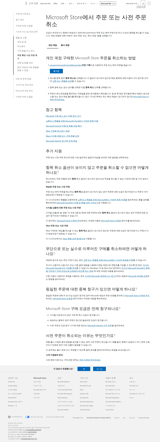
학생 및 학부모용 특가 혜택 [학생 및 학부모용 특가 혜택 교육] (66, 406)
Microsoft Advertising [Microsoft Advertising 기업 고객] (86, 402)
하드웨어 (21, 46)
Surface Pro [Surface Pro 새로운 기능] (11, 382)
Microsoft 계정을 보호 (137, 276)
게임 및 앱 (21, 41)
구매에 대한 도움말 (24, 25)
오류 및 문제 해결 (23, 78)
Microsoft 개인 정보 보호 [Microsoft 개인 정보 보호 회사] (137, 394)
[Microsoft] (16, 3)
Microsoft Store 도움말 (111, 220)
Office (55, 3)
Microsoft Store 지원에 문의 (69, 220)
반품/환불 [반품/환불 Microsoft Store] (37, 394)
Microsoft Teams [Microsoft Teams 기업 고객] (85, 410)
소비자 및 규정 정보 (24, 84)
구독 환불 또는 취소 (26, 50)
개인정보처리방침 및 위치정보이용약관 (98, 418)
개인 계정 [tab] (52, 45)
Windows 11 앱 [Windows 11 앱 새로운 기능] (12, 406)
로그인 (56, 71)
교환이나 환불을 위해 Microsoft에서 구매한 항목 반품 (101, 199)
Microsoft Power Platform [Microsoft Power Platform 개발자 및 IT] (113, 402)
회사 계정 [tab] (65, 45)
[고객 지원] (33, 3)
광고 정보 (132, 418)
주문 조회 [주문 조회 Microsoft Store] (36, 398)
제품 (62, 3)
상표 (124, 418)
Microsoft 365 (45, 3)
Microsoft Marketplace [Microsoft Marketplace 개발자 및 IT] (112, 398)
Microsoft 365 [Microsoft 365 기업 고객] (84, 398)
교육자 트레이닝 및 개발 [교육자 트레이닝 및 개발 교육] (65, 402)
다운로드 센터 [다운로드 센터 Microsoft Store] (38, 386)
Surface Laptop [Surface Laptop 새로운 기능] (12, 386)
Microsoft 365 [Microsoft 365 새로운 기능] (12, 398)
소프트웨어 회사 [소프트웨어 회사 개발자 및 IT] (111, 406)
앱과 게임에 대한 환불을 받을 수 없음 (28, 68)
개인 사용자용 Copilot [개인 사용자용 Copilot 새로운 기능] (14, 394)
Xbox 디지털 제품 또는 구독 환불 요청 (62, 136)
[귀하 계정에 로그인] (149, 3)
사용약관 (117, 418)
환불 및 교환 (21, 37)
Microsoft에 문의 (78, 418)
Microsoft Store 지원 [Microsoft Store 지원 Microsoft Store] (40, 390)
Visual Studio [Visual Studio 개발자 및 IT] (110, 410)
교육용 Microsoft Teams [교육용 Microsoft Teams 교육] (65, 390)
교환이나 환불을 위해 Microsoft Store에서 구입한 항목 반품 (72, 121)
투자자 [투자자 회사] (132, 398)
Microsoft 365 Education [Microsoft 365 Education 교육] (65, 394)
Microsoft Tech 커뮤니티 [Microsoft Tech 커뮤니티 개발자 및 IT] (113, 394)
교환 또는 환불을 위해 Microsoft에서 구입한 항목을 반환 (108, 260)
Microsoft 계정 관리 (24, 90)
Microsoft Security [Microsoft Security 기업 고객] (85, 386)
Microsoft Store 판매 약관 (29, 439)
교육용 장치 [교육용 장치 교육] (61, 386)
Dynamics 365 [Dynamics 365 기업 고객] (84, 394)
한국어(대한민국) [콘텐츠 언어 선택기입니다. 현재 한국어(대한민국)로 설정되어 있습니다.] (17, 417)
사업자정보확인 (32, 432)
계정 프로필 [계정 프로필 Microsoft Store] (37, 382)
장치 (70, 3)
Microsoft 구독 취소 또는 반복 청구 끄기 (63, 116)
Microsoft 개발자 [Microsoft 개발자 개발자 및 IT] (111, 382)
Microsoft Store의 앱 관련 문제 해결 (61, 141)
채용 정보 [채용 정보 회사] (132, 382)
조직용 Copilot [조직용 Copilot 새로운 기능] (12, 390)
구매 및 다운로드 (23, 13)
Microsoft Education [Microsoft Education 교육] (64, 382)
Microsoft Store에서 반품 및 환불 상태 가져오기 (77, 202)
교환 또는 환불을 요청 (62, 81)
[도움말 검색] (143, 3)
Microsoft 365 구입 (108, 3)
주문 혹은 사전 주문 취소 (27, 57)
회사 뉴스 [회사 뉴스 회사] (132, 390)
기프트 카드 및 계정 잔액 (27, 31)
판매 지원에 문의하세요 (89, 360)
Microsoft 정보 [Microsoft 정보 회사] (134, 386)
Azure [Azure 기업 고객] (82, 390)
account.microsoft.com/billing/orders (66, 65)
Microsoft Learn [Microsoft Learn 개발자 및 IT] (110, 386)
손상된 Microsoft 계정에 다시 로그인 (101, 276)
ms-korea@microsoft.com (33, 430)
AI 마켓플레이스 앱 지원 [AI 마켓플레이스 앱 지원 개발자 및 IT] (113, 390)
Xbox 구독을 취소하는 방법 (58, 131)
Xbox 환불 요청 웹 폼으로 (74, 238)
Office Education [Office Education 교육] (62, 398)
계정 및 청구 (81, 3)
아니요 (99, 369)
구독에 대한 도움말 (24, 96)
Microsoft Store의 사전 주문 (99, 325)
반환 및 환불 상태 (25, 62)
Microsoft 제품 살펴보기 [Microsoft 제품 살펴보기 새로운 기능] (15, 402)
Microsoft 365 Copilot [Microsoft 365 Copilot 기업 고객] (86, 406)
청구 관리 (20, 19)
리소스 (93, 3)
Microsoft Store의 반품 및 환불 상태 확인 (64, 126)
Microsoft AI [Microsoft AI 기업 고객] (83, 382)
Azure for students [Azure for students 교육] (63, 410)
